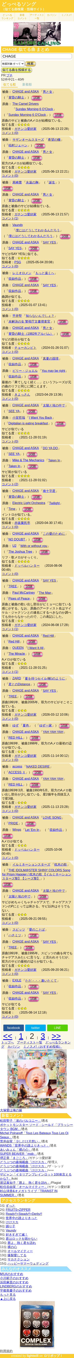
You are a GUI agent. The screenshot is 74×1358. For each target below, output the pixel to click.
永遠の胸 (32, 182)
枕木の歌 (60, 864)
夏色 (26, 725)
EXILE (16, 980)
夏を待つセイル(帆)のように (45, 678)
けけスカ (12, 1222)
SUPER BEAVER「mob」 (18, 1153)
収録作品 (14, 278)
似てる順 (9, 84)
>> (56, 1036)
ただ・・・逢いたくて (41, 980)
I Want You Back (40, 417)
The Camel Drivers (25, 103)
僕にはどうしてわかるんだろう (38, 230)
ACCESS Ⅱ (16, 772)
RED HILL (15, 737)
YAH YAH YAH (53, 732)
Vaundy (17, 225)
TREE (12, 586)
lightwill (32, 1355)
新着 (22, 17)
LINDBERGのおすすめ (16, 1286)
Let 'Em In (32, 830)
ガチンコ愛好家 (25, 128)
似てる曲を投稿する (16, 70)
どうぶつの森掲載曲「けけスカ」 (23, 1162)
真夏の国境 (51, 358)
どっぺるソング (19, 4)
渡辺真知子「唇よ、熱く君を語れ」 (25, 1182)
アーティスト (37, 17)
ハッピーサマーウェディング (28, 1263)
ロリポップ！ (53, 1355)
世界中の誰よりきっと (21, 1218)
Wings (16, 829)
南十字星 (49, 491)
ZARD (16, 678)
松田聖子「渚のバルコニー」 (20, 1120)
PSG (17, 262)
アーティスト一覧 (29, 1042)
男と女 (47, 91)
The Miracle (16, 653)
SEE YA (14, 411)
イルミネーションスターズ (31, 864)
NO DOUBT (16, 539)
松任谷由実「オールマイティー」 (23, 1187)
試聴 (37, 98)
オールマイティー (20, 1251)
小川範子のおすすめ (14, 1278)
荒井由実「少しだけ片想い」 (20, 1141)
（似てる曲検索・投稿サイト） (24, 9)
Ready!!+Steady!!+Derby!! (24, 1214)
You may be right (53, 370)
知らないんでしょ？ (40, 315)
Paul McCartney (23, 592)
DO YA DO (50, 448)
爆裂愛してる (16, 1255)
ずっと (10, 1205)
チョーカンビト (25, 347)
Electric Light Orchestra (28, 503)
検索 (30, 63)
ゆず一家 (45, 725)
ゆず (15, 725)
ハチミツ (14, 935)
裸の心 (12, 1247)
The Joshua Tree (20, 551)
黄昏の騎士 (16, 97)
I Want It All (35, 648)
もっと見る (8, 1294)
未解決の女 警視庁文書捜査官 (29, 321)
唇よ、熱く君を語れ (21, 1243)
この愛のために (54, 533)
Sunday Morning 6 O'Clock (34, 109)
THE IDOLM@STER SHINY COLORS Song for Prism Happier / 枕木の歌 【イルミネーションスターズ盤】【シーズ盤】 (36, 874)
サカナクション (18, 1259)
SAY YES (49, 242)
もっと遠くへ (44, 273)
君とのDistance (19, 684)
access (17, 766)
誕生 (52, 182)
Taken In (54, 460)
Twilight (54, 503)
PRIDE (13, 823)
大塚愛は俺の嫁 (11, 1110)
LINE (57, 1028)
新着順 (27, 84)
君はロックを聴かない (21, 1238)
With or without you (33, 546)
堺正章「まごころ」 (14, 1158)
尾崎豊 (17, 182)
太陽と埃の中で (54, 405)
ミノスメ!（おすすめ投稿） (42, 1046)
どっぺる (7, 17)
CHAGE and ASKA (25, 91)
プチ (9, 75)
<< (7, 1036)
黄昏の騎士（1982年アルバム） (30, 333)
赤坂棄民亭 (22, 523)
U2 (14, 545)
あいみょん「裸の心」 (16, 1149)
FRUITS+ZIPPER (18, 1209)
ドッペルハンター (27, 565)
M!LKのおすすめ (11, 1274)
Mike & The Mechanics (28, 460)
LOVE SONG (52, 817)
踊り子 (10, 1226)
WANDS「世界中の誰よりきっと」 (25, 1145)
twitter (35, 1028)
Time (11, 509)
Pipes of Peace (19, 598)
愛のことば (37, 929)
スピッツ (18, 929)
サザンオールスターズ (28, 139)
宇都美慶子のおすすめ (16, 1290)
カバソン (51, 15)
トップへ (7, 1042)
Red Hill (48, 635)
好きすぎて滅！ (17, 1234)
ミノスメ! (66, 15)
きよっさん (22, 394)
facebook (13, 1028)
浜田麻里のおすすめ (14, 1282)
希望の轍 (54, 139)
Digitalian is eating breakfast (28, 423)
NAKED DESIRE (38, 766)
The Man (45, 592)
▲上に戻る (8, 1298)
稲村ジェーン (17, 145)
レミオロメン (21, 273)
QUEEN (18, 647)
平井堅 (17, 315)
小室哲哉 (18, 417)
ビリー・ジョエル (25, 370)
